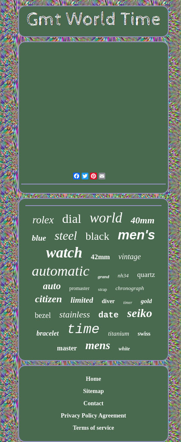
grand (103, 276)
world (106, 217)
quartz (146, 275)
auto (52, 286)
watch (64, 252)
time (83, 329)
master (67, 348)
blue (39, 237)
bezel (43, 315)
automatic (60, 271)
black (97, 236)
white (124, 349)
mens (97, 345)
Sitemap (93, 391)
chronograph (129, 288)
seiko (139, 313)
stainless (74, 314)
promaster (79, 288)
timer (127, 302)
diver (108, 301)
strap (102, 289)
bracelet (47, 333)
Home (93, 379)
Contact (93, 403)
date (109, 315)
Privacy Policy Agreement (93, 415)
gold (146, 301)
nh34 (123, 275)
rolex (43, 219)
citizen (48, 298)
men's (136, 235)
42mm (100, 257)
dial (71, 218)
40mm (142, 220)
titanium (118, 333)
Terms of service (93, 428)
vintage (129, 256)
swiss (143, 334)
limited (82, 300)
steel (66, 235)
